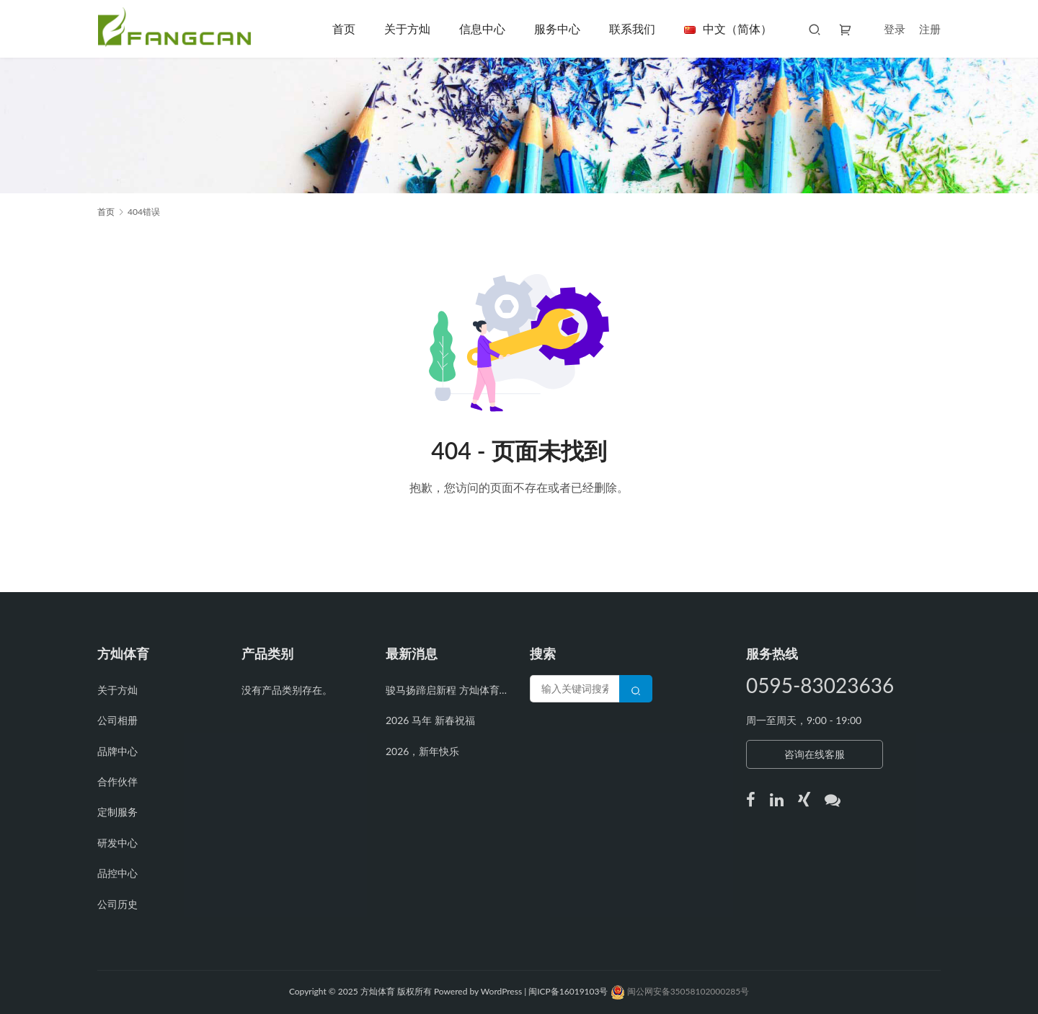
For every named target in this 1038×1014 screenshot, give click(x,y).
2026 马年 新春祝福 (430, 720)
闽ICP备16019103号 (569, 991)
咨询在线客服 (814, 754)
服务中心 (557, 28)
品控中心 (117, 873)
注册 (930, 28)
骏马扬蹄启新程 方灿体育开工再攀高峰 (447, 690)
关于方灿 (407, 28)
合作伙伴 (117, 781)
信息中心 (482, 28)
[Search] (635, 688)
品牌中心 (117, 751)
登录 (894, 28)
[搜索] (814, 29)
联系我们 (632, 28)
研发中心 (117, 843)
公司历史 (117, 904)
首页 (343, 28)
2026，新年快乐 (422, 751)
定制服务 (117, 812)
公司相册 (117, 720)
